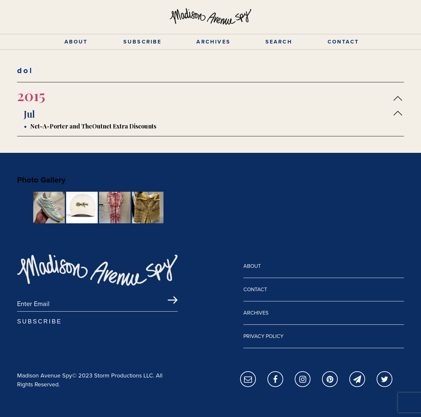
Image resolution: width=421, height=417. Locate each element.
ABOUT (76, 41)
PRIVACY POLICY (263, 336)
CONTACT (343, 41)
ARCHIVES (213, 41)
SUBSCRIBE (142, 41)
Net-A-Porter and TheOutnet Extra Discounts (93, 126)
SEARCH (278, 41)
